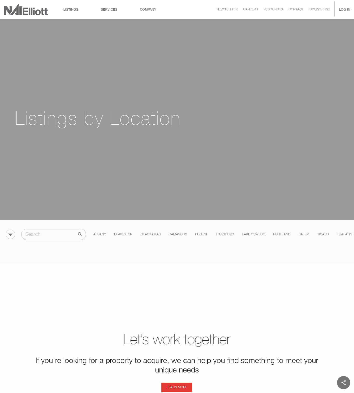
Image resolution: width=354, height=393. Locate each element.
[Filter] (10, 215)
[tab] (71, 9)
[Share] (343, 382)
